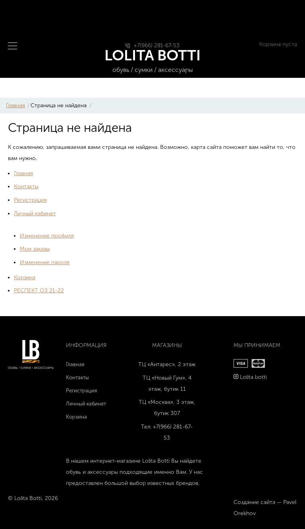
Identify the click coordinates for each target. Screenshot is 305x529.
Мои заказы (35, 248)
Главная (15, 105)
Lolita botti (253, 377)
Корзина (24, 277)
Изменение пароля (44, 262)
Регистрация (30, 200)
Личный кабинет (35, 213)
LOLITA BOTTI (152, 60)
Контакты (26, 186)
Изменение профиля (47, 235)
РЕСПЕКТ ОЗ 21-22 (39, 290)
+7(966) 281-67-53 (157, 45)
